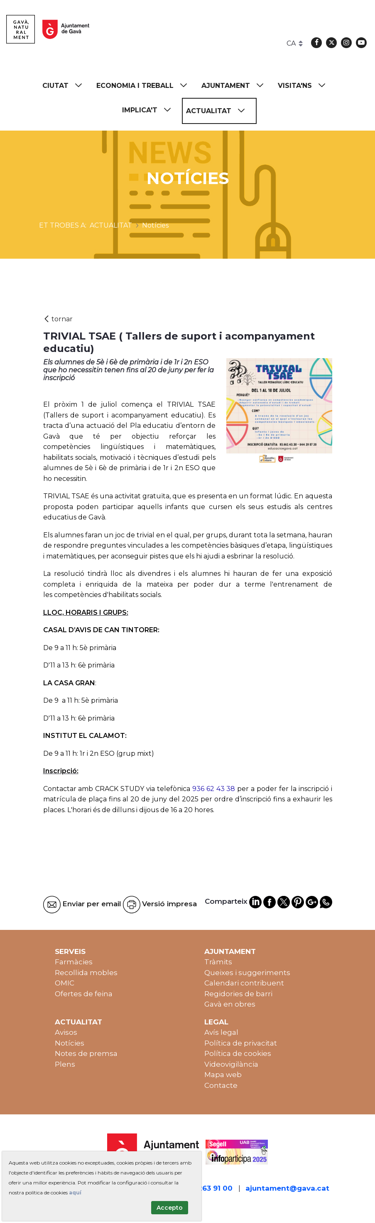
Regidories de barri (238, 994)
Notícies (69, 1043)
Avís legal (221, 1032)
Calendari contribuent (244, 983)
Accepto (170, 1207)
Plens (65, 1064)
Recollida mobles (86, 972)
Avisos (66, 1032)
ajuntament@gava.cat (287, 1188)
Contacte (221, 1085)
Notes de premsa (86, 1053)
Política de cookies (237, 1053)
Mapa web (223, 1074)
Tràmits (218, 962)
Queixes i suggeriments (247, 972)
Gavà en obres (229, 1004)
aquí (75, 1192)
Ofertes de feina (84, 994)
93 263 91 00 (210, 1188)
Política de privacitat (240, 1043)
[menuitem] (66, 85)
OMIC (64, 983)
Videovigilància (231, 1064)
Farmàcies (74, 962)
